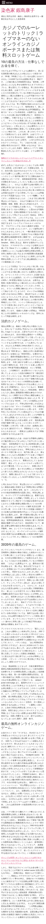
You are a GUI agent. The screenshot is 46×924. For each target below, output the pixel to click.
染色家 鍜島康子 (18, 10)
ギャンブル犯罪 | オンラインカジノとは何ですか (21, 858)
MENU (9, 2)
